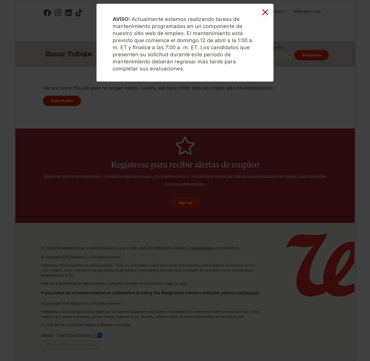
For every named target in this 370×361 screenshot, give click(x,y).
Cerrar (263, 14)
